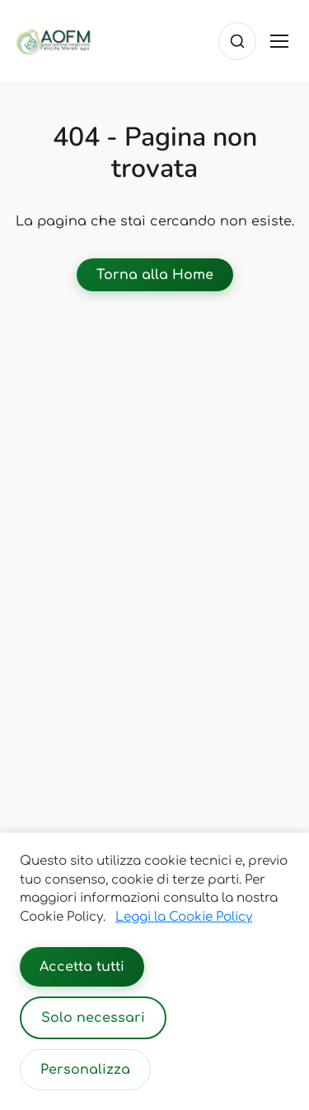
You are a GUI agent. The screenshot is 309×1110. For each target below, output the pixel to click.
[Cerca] (237, 41)
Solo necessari (93, 1017)
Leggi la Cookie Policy (183, 917)
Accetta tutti (82, 966)
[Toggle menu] (279, 41)
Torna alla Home (154, 274)
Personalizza (85, 1069)
